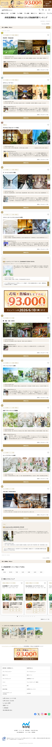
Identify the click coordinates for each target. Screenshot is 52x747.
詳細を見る (26, 73)
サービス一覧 (21, 730)
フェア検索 (19, 13)
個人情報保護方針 (20, 732)
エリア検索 (12, 13)
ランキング (20, 646)
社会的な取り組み (34, 730)
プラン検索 (26, 13)
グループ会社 (27, 732)
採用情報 (33, 732)
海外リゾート (42, 13)
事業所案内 (27, 730)
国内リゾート (34, 13)
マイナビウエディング (6, 646)
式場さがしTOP (4, 13)
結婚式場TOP (14, 646)
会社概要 (16, 730)
